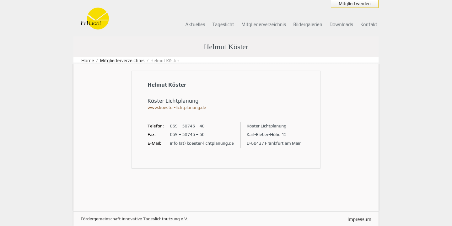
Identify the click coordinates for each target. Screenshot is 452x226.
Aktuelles (195, 24)
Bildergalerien (307, 24)
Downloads (341, 24)
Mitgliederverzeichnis (263, 24)
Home (87, 60)
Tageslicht (223, 24)
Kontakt (368, 24)
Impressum (359, 219)
